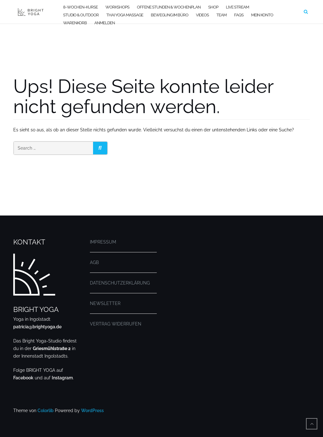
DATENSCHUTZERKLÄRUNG (120, 282)
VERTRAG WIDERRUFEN (115, 323)
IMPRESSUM (103, 241)
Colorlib (46, 410)
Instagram (62, 377)
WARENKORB (75, 22)
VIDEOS (202, 15)
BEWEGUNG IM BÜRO (169, 15)
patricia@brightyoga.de (37, 326)
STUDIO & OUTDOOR (81, 15)
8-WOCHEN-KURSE (80, 7)
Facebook (23, 377)
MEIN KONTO (262, 15)
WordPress (92, 410)
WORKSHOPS (117, 7)
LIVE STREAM (237, 7)
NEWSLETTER (105, 303)
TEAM (221, 15)
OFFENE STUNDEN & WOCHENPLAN (169, 7)
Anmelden (104, 22)
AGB (94, 262)
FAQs (239, 15)
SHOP (213, 7)
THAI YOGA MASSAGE (124, 15)
